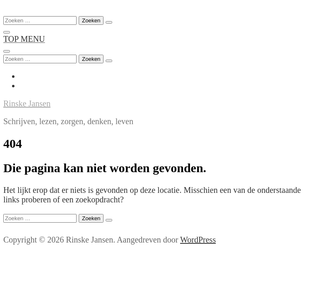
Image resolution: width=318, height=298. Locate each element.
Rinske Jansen (27, 103)
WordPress (198, 239)
